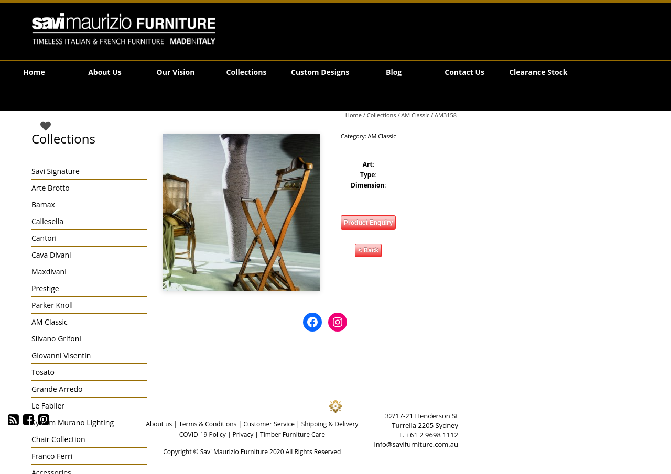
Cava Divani (51, 255)
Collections (246, 72)
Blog (394, 72)
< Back (368, 250)
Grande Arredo (56, 389)
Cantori (44, 238)
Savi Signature (55, 171)
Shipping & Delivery (330, 424)
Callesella (47, 221)
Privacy (243, 434)
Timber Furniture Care (292, 434)
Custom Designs (320, 72)
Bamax (43, 205)
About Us (105, 72)
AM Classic (415, 115)
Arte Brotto (50, 188)
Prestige (45, 288)
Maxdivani (49, 272)
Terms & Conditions (207, 424)
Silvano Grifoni (56, 339)
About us (159, 424)
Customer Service (269, 424)
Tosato (43, 372)
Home (34, 72)
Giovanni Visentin (61, 355)
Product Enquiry (368, 222)
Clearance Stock (538, 72)
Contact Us (464, 72)
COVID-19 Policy (202, 434)
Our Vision (176, 72)
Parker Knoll (52, 305)
